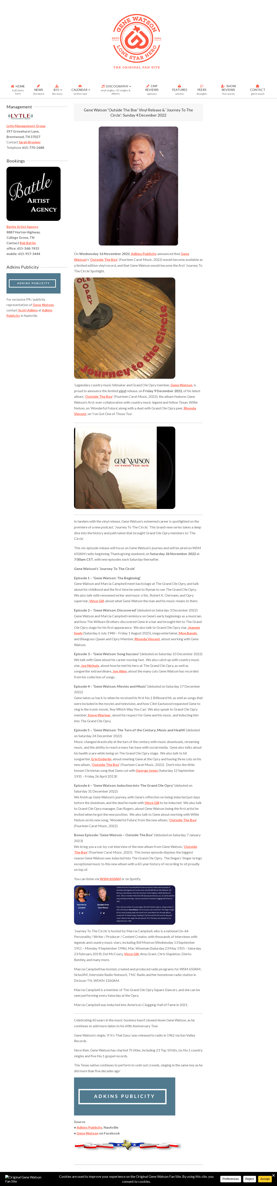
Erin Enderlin (101, 759)
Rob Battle (28, 243)
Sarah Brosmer (30, 142)
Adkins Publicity (144, 254)
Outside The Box (104, 259)
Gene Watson (181, 385)
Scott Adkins (28, 310)
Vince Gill (96, 601)
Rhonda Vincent (147, 639)
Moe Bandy (188, 633)
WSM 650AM (110, 879)
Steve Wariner (99, 715)
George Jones (147, 770)
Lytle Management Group (25, 126)
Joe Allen (120, 671)
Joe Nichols (90, 665)
